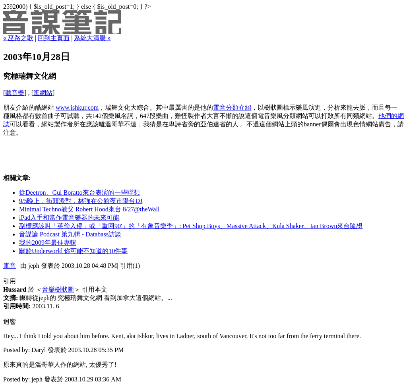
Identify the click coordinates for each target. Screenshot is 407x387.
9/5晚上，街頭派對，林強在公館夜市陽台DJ (80, 200)
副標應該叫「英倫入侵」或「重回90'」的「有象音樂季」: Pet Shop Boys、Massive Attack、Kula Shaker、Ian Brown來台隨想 (190, 226)
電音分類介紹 (232, 107)
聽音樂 (14, 92)
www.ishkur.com (77, 107)
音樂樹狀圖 (58, 289)
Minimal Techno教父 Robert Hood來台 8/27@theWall (89, 209)
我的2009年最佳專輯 (47, 242)
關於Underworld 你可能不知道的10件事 (73, 251)
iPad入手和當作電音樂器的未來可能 (69, 217)
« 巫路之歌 (18, 38)
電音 (9, 265)
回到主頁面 (54, 38)
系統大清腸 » (92, 38)
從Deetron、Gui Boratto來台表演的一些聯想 (79, 192)
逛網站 (42, 92)
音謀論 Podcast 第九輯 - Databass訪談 (70, 234)
